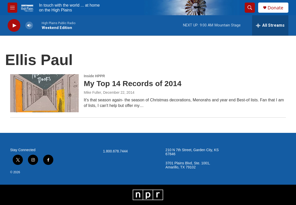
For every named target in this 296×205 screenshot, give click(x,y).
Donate (275, 7)
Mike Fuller (92, 92)
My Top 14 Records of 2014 (133, 83)
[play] (14, 25)
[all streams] (270, 25)
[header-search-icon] (250, 8)
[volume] (29, 25)
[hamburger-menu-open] (12, 8)
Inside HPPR (94, 76)
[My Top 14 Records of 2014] (44, 93)
